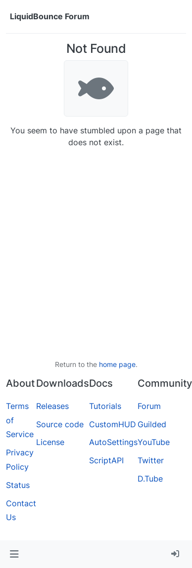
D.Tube (150, 479)
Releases (52, 406)
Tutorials (105, 406)
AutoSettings (113, 442)
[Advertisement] (93, 253)
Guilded (152, 424)
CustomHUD (112, 424)
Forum (149, 406)
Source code (60, 424)
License (50, 442)
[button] (14, 554)
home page (117, 364)
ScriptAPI (106, 460)
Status (18, 485)
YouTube (154, 442)
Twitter (151, 460)
